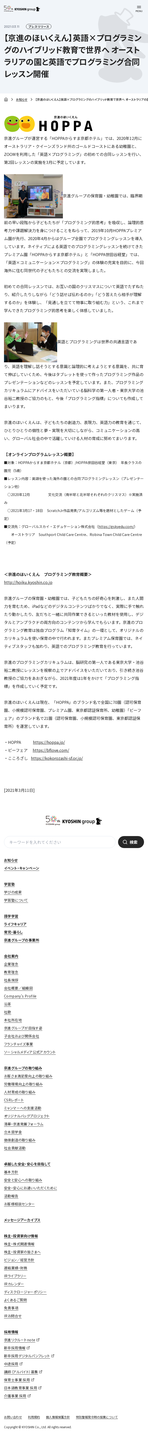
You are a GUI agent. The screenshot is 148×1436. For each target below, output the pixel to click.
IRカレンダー (14, 1283)
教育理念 (11, 971)
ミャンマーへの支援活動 (22, 1107)
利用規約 (34, 1417)
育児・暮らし (13, 932)
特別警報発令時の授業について (97, 1417)
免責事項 (11, 1307)
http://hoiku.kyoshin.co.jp (28, 582)
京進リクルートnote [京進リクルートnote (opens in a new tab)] (19, 1339)
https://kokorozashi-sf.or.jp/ (57, 758)
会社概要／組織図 (18, 987)
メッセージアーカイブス (22, 1219)
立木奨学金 (13, 1131)
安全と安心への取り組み (23, 1179)
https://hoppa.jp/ (49, 742)
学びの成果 (13, 892)
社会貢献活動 (14, 1147)
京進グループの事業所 (21, 940)
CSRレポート (14, 1099)
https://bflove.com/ (51, 750)
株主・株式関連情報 (19, 1243)
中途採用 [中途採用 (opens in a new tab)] (11, 1363)
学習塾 (9, 884)
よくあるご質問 (15, 1299)
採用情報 (11, 1331)
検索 (134, 842)
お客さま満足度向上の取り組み (28, 1075)
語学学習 (11, 916)
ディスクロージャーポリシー (25, 1291)
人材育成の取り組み (20, 1091)
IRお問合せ (12, 1315)
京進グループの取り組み (23, 1067)
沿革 (7, 1003)
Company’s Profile (20, 995)
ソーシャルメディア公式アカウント (30, 1051)
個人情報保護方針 (58, 1417)
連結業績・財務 (15, 1267)
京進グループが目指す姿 (23, 1027)
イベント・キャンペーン (21, 868)
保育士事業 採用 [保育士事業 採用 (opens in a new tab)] (17, 1379)
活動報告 (11, 1195)
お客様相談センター (19, 1203)
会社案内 (11, 956)
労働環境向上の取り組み (23, 1083)
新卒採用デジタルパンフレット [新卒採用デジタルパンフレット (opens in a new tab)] (27, 1355)
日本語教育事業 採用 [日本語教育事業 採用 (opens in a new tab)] (20, 1387)
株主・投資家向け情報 (21, 1235)
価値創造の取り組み (20, 1139)
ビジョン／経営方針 (19, 1259)
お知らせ (21, 99)
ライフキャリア (15, 924)
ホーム (6, 99)
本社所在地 (13, 1019)
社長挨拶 (11, 979)
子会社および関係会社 (21, 1035)
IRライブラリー (15, 1275)
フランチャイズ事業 (18, 1043)
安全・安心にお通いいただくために (30, 1187)
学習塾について (16, 900)
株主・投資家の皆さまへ (22, 1251)
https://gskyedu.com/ (116, 526)
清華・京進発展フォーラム (23, 1123)
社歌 (7, 1011)
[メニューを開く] (139, 9)
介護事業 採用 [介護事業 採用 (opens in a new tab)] (15, 1395)
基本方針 (11, 1171)
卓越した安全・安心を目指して (27, 1163)
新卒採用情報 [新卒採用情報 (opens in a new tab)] (14, 1347)
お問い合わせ (13, 1417)
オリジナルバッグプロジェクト (27, 1115)
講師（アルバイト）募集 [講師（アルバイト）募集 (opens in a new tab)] (21, 1371)
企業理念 (11, 963)
